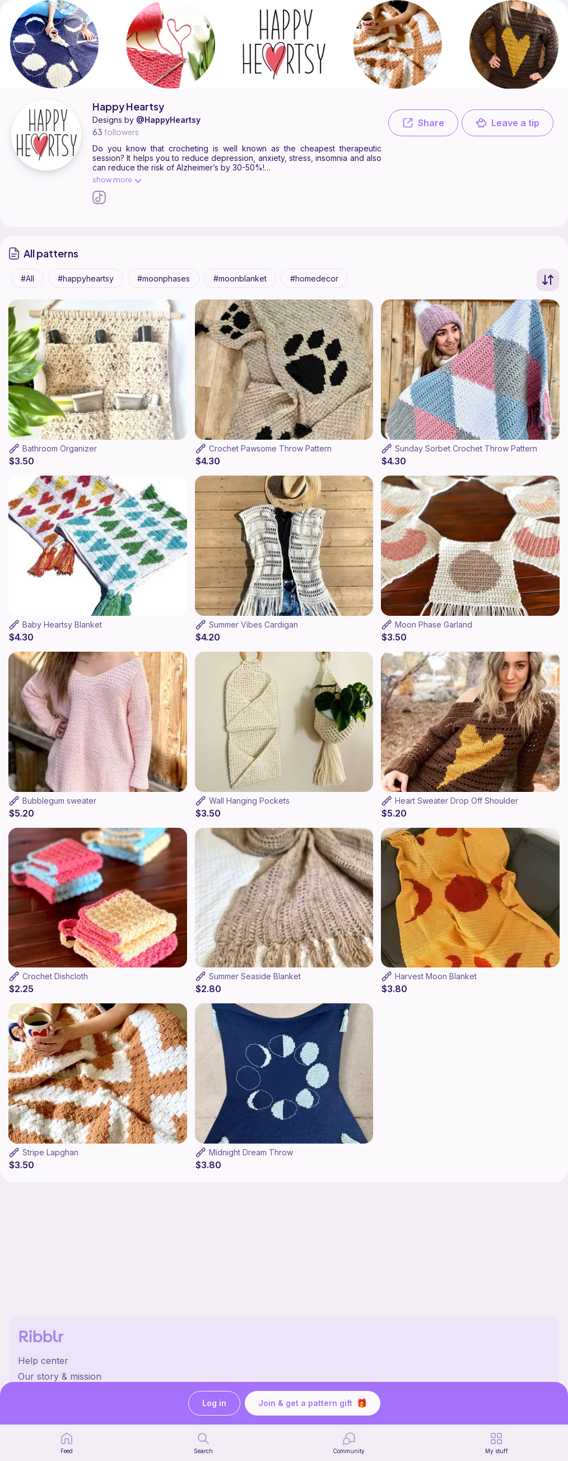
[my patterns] (496, 1443)
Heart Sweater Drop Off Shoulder (456, 800)
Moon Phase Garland (433, 624)
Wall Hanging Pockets (249, 800)
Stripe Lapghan (50, 1152)
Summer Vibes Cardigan (253, 624)
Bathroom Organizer (59, 448)
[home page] (66, 1443)
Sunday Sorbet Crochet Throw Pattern (466, 448)
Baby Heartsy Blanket (62, 624)
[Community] (349, 1443)
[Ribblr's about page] (284, 1376)
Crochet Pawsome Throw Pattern (270, 448)
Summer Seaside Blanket (255, 976)
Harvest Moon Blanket (436, 976)
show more (116, 179)
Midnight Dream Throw (251, 1152)
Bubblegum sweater (59, 800)
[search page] (203, 1443)
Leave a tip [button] (507, 122)
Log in (214, 1403)
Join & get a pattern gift (312, 1403)
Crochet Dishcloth (55, 976)
